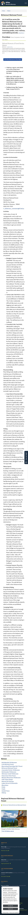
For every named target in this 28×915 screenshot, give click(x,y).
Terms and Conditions (14, 912)
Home (3, 10)
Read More (22, 33)
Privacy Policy (5, 912)
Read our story (5, 850)
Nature (8, 10)
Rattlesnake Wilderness (9, 772)
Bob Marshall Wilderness (9, 762)
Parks (3, 787)
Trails (3, 789)
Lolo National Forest (8, 764)
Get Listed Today (5, 876)
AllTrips (8, 2)
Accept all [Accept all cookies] (10, 905)
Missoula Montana (11, 4)
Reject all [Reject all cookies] (10, 909)
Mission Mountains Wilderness (11, 777)
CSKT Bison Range (7, 779)
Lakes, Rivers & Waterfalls (9, 783)
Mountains (5, 785)
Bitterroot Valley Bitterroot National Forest (14, 805)
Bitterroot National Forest (9, 768)
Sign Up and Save (6, 863)
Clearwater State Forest (9, 776)
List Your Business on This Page (12, 59)
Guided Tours (5, 791)
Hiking (4, 793)
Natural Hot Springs (8, 781)
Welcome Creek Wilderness (10, 774)
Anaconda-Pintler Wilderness (11, 770)
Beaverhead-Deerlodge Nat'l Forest (12, 766)
